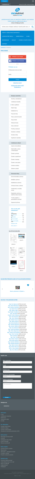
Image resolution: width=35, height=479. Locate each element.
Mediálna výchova (15, 179)
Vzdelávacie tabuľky (16, 101)
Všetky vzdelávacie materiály (11, 32)
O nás (28, 36)
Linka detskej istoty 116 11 (7, 462)
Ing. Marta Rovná (14, 308)
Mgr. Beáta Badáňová (14, 323)
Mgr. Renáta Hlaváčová (13, 324)
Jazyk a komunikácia (16, 146)
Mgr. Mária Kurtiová (13, 345)
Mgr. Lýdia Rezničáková (13, 329)
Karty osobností (14, 125)
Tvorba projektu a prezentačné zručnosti (16, 198)
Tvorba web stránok (8, 473)
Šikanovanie (3, 450)
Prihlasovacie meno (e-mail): (15, 70)
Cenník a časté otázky (25, 40)
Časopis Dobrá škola (5, 426)
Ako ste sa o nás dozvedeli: (9, 374)
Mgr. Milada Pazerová (14, 319)
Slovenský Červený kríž (6, 436)
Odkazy (14, 40)
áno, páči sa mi (14, 214)
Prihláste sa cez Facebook (18, 60)
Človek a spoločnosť (16, 156)
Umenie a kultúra (15, 165)
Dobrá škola (19, 36)
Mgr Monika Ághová (14, 340)
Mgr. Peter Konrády (13, 334)
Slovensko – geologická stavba (8, 451)
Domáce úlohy (14, 134)
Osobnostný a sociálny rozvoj (16, 189)
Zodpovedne (4, 465)
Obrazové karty (14, 122)
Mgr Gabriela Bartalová (13, 343)
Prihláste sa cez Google (17, 56)
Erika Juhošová (13, 335)
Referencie (5, 40)
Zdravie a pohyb (15, 168)
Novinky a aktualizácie (16, 98)
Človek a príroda (15, 153)
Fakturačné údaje (5, 419)
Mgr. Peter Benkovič (14, 316)
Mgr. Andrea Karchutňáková (13, 332)
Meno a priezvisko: (7, 360)
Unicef (2, 438)
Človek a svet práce (15, 162)
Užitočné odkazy (4, 428)
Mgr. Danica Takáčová (14, 326)
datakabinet (6, 406)
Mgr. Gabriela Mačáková (14, 342)
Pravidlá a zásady (5, 453)
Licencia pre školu (7, 36)
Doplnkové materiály (16, 137)
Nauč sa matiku (4, 463)
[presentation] (14, 392)
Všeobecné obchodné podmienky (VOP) (10, 431)
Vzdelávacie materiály (6, 416)
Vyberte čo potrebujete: (8, 379)
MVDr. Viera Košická (14, 348)
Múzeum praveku (5, 443)
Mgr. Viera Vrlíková (13, 318)
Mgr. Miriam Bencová (14, 346)
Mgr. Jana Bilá (13, 313)
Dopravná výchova (15, 202)
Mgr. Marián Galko (13, 310)
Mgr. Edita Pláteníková (13, 305)
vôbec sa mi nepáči (14, 220)
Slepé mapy (14, 107)
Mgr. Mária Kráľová (13, 321)
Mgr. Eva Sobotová (13, 327)
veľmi (12, 212)
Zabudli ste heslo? (17, 82)
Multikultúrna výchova (16, 182)
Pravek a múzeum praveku (7, 454)
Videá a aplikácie (15, 104)
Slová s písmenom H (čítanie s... (17, 291)
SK (33, 1)
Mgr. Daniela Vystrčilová (13, 307)
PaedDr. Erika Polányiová (14, 315)
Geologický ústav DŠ (5, 439)
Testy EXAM (14, 119)
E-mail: (4, 365)
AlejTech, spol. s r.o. (27, 473)
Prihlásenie (4, 1)
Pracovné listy (14, 113)
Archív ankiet (13, 225)
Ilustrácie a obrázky (15, 131)
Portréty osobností (15, 128)
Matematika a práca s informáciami (15, 149)
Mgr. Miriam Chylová (14, 338)
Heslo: (10, 74)
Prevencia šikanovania (6, 460)
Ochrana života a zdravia (17, 185)
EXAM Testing (4, 441)
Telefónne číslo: (6, 369)
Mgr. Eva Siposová (13, 304)
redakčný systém (16, 473)
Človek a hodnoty (15, 159)
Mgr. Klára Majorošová (14, 330)
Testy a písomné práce (16, 116)
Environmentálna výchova (17, 176)
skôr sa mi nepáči (14, 218)
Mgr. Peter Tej (14, 337)
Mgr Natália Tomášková (13, 312)
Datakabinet (3, 47)
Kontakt (4, 43)
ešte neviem (13, 216)
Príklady (3, 466)
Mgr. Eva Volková (14, 349)
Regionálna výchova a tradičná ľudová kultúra (16, 194)
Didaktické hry (14, 110)
